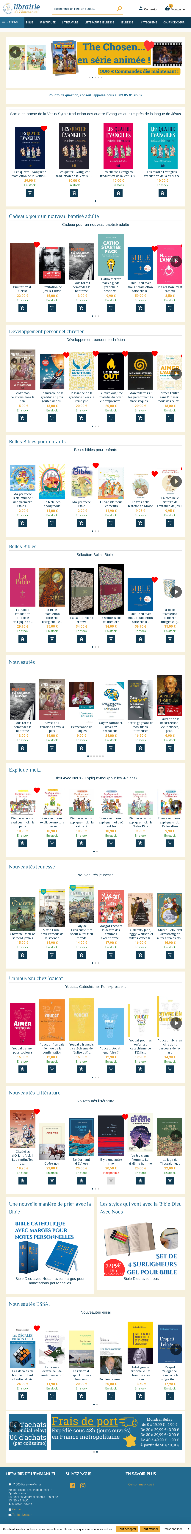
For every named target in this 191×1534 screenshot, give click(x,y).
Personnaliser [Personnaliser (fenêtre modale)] (173, 1529)
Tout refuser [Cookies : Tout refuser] (150, 1529)
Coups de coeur (173, 22)
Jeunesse (126, 22)
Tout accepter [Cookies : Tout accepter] (127, 1529)
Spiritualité (47, 22)
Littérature (70, 22)
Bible (29, 22)
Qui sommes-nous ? (141, 1484)
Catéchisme (149, 22)
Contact (15, 1509)
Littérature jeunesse (99, 22)
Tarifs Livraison (20, 1515)
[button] (177, 62)
